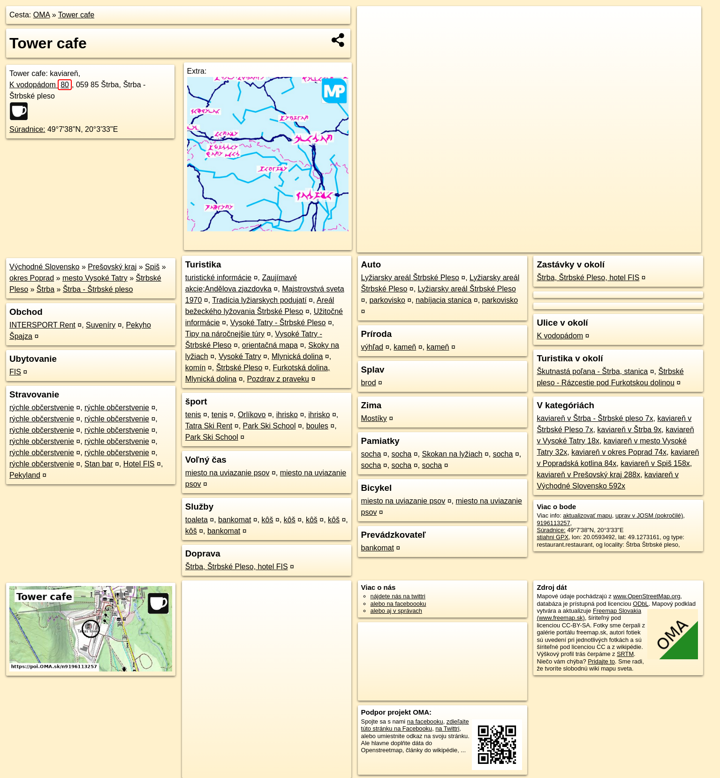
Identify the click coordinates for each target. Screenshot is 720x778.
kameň (405, 347)
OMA (41, 15)
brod (368, 383)
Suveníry (100, 325)
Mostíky (374, 418)
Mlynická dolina (297, 356)
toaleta (196, 520)
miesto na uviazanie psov (227, 473)
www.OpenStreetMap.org (646, 596)
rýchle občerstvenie (41, 408)
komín (195, 368)
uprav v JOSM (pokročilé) (649, 515)
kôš (267, 520)
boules (317, 426)
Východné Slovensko (44, 267)
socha (371, 454)
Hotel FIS (139, 464)
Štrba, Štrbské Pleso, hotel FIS (236, 567)
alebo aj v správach (396, 610)
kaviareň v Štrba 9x (629, 430)
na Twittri (447, 728)
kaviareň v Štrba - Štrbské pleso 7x (595, 418)
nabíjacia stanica (443, 300)
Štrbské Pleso (239, 368)
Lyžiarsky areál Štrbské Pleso (410, 278)
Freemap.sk (587, 245)
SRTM (625, 653)
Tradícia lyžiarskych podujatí (259, 300)
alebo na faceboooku (398, 603)
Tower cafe (76, 15)
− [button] (373, 37)
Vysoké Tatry (240, 356)
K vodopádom (40, 84)
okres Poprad (31, 278)
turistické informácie (218, 278)
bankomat (234, 520)
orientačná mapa (270, 345)
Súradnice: (27, 129)
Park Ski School (269, 426)
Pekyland (24, 475)
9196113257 (553, 522)
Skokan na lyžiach (452, 454)
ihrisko (287, 415)
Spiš (152, 267)
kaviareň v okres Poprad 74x (619, 452)
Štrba (45, 289)
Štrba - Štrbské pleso (98, 289)
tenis (193, 415)
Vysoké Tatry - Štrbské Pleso (278, 323)
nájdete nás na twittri (398, 596)
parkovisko (387, 300)
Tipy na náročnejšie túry (225, 334)
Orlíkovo (252, 415)
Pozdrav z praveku (278, 379)
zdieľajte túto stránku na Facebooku (415, 725)
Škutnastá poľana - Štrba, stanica (592, 371)
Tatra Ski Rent (208, 426)
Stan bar (98, 464)
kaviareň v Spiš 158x (655, 463)
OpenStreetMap (539, 245)
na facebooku (425, 721)
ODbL (640, 603)
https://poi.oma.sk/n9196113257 (659, 245)
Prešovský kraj (112, 267)
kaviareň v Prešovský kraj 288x (588, 475)
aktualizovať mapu (587, 515)
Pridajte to (601, 661)
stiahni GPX (552, 537)
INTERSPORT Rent (42, 325)
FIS (15, 372)
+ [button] (373, 22)
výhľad (372, 347)
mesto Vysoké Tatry (95, 278)
